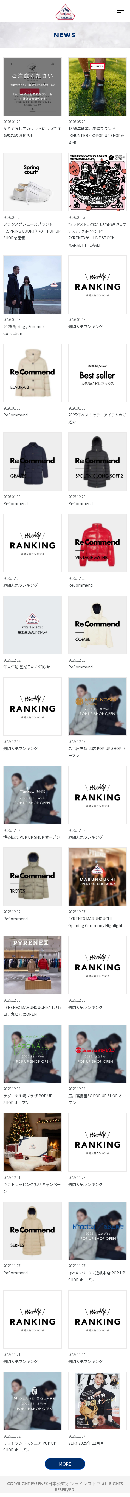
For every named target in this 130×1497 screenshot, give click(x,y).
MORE (65, 1463)
